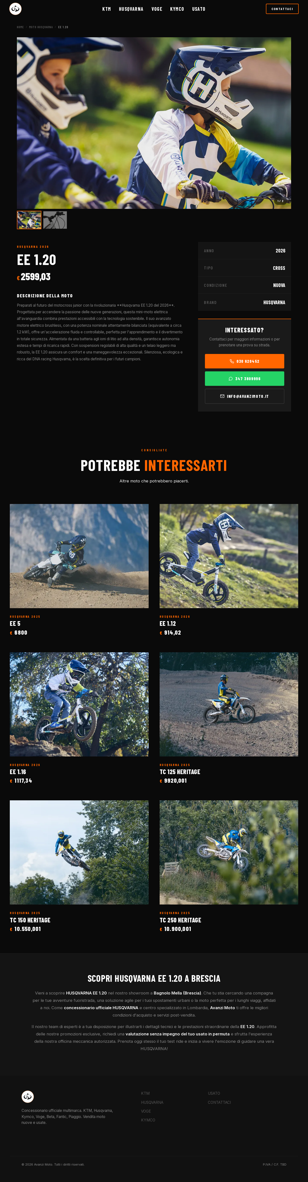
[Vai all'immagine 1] (29, 220)
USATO (214, 1093)
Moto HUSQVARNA (41, 27)
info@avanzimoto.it (244, 396)
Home (20, 27)
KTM (106, 9)
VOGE (157, 9)
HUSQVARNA (131, 9)
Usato (199, 9)
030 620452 (245, 361)
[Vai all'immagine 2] (55, 220)
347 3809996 (244, 378)
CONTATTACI (282, 9)
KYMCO (177, 9)
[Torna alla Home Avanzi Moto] (15, 9)
